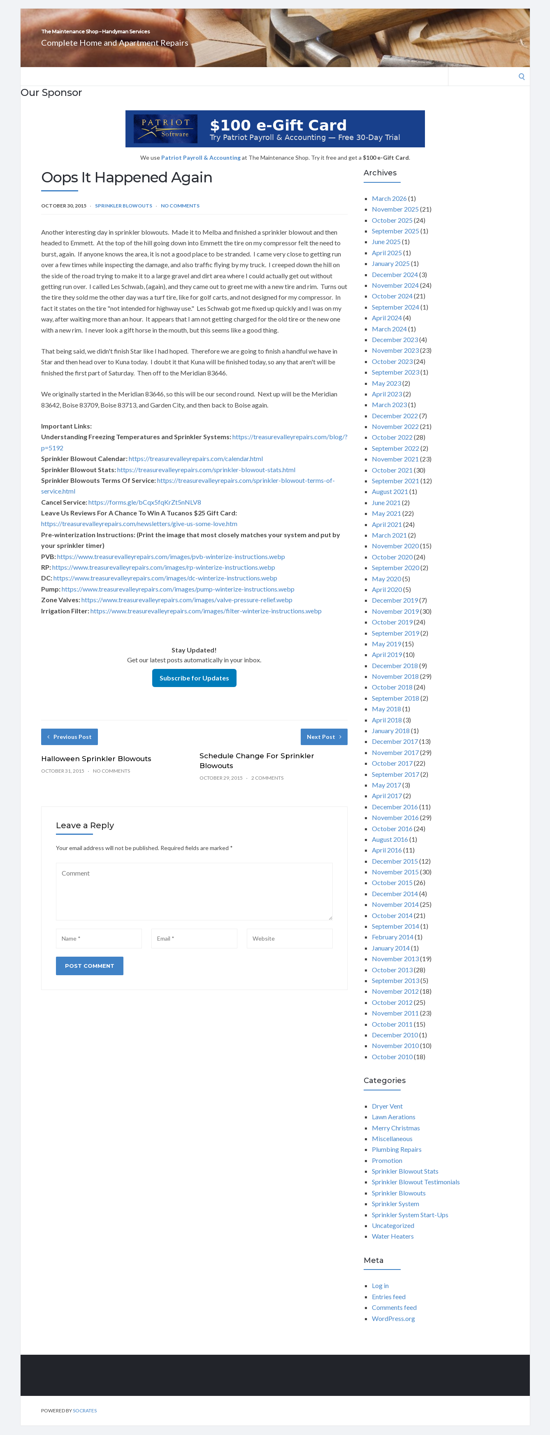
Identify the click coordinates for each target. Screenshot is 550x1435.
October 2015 (392, 891)
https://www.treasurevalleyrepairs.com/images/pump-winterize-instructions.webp (178, 598)
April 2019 (387, 663)
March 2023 (389, 413)
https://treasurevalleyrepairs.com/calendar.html (196, 467)
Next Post (324, 745)
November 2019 (395, 620)
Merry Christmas (396, 1137)
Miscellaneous (392, 1147)
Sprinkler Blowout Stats (405, 1180)
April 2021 (387, 533)
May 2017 (386, 794)
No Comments (180, 215)
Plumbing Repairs (397, 1158)
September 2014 (395, 935)
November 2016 (395, 826)
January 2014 (391, 957)
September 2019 (395, 642)
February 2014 (392, 946)
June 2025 (386, 250)
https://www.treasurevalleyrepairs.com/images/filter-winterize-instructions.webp (206, 620)
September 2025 (395, 240)
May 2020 (386, 588)
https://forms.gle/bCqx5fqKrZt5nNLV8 (144, 511)
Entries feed (389, 1305)
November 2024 (395, 294)
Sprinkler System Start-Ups (410, 1224)
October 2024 (392, 305)
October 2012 (392, 1011)
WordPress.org (393, 1327)
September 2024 (395, 316)
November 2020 (395, 555)
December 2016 (395, 816)
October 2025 (392, 229)
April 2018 (387, 729)
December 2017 (395, 750)
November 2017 (395, 761)
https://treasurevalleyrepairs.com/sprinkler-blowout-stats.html (206, 478)
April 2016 (387, 859)
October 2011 (392, 1033)
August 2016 (390, 848)
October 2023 (392, 370)
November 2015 (395, 881)
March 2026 (389, 207)
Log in (380, 1294)
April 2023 (387, 403)
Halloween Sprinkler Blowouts (96, 768)
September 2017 (395, 783)
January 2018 (391, 739)
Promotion (387, 1169)
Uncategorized (393, 1234)
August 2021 (390, 500)
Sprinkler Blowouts (123, 215)
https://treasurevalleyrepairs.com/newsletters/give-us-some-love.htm (139, 532)
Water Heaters (393, 1245)
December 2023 (395, 348)
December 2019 (395, 609)
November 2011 (395, 1022)
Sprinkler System (395, 1212)
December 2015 (395, 870)
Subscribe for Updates (194, 687)
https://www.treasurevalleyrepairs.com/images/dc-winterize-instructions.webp (165, 587)
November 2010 (395, 1054)
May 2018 (386, 718)
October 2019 (392, 631)
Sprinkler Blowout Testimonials (416, 1191)
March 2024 (389, 338)
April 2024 (387, 327)
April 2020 (387, 598)
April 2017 (387, 804)
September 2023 (395, 381)
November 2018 (395, 685)
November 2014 (395, 913)
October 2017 (392, 772)
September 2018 (395, 707)
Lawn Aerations (393, 1126)
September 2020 (395, 576)
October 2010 (392, 1065)
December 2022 (395, 425)
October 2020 (392, 566)
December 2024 (395, 283)
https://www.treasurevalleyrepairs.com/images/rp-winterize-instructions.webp (163, 576)
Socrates (85, 1419)
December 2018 (395, 674)
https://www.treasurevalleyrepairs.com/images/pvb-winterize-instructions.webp (171, 565)
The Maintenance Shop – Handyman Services (196, 36)
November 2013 (395, 967)
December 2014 (395, 902)
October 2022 (392, 446)
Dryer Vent (387, 1115)
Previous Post (69, 745)
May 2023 (386, 392)
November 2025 (395, 218)
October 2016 (392, 837)
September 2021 (395, 490)
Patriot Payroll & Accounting (201, 166)
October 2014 (392, 924)
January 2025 (391, 272)
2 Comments (267, 787)
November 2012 (395, 1000)
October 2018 (392, 696)
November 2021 (395, 468)
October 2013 (392, 979)
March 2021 (389, 544)
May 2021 (386, 522)
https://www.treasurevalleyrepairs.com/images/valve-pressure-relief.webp (186, 609)
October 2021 (392, 479)
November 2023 (395, 359)
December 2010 (395, 1044)
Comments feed (394, 1316)
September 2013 (395, 989)
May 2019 (386, 653)
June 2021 (386, 511)
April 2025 (387, 262)
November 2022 (395, 435)
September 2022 (395, 457)
